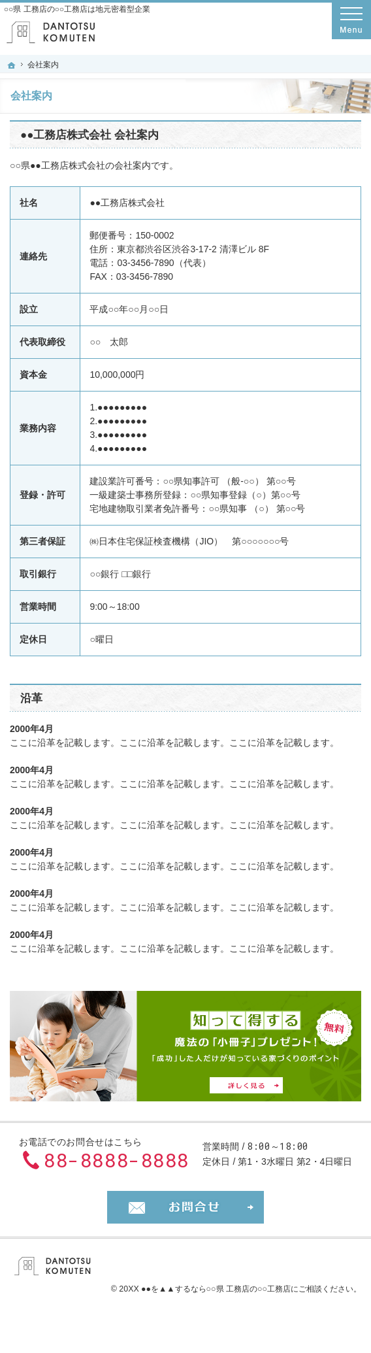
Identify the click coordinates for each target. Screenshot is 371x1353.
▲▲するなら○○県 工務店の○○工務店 (225, 1289)
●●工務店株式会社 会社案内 (89, 135)
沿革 (31, 698)
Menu (351, 19)
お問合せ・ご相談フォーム (185, 1207)
